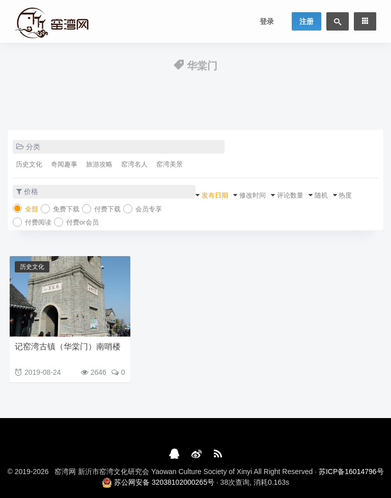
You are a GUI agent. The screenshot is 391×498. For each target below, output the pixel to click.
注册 (306, 21)
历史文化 (29, 164)
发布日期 (215, 195)
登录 (267, 21)
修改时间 (252, 195)
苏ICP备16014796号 (351, 471)
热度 (345, 195)
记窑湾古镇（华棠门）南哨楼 (68, 346)
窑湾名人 (134, 164)
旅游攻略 (99, 164)
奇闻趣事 (64, 164)
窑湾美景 (169, 164)
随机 (321, 195)
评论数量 (290, 195)
